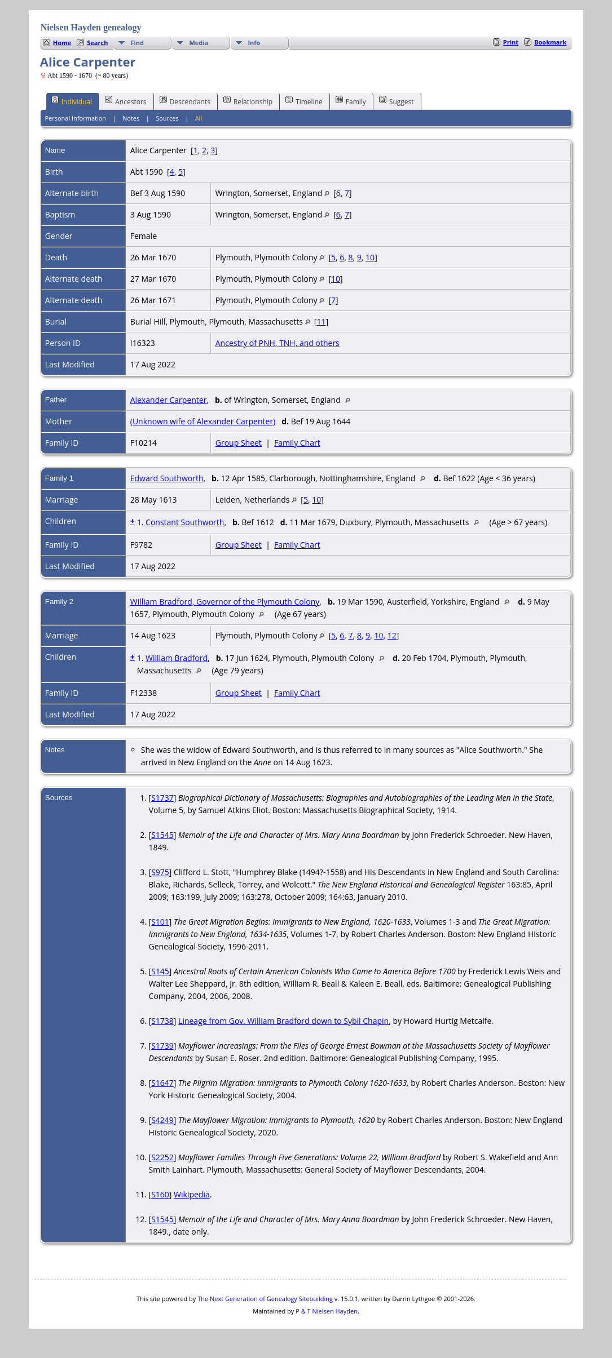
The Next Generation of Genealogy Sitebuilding (265, 1298)
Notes (130, 118)
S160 (160, 1194)
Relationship (247, 100)
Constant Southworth (185, 522)
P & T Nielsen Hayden (327, 1311)
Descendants (185, 100)
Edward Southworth (167, 478)
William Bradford (177, 658)
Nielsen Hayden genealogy (91, 27)
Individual (72, 100)
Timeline (304, 100)
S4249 (162, 1120)
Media (198, 42)
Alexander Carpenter (168, 399)
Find (137, 42)
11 (320, 321)
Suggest (396, 100)
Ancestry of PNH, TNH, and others (277, 343)
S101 (160, 921)
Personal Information (75, 118)
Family (351, 100)
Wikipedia (192, 1194)
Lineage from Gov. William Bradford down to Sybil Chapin (283, 1020)
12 (392, 635)
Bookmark (550, 42)
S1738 (162, 1020)
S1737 (162, 797)
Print (510, 42)
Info (254, 42)
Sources (167, 118)
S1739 (162, 1045)
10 (370, 257)
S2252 (162, 1157)
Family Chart (297, 442)
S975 (160, 872)
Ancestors (125, 100)
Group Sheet (238, 442)
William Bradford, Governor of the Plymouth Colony (225, 601)
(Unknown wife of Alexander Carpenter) (202, 421)
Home (62, 42)
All (198, 118)
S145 (160, 971)
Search (97, 42)
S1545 (162, 834)
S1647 (162, 1082)
